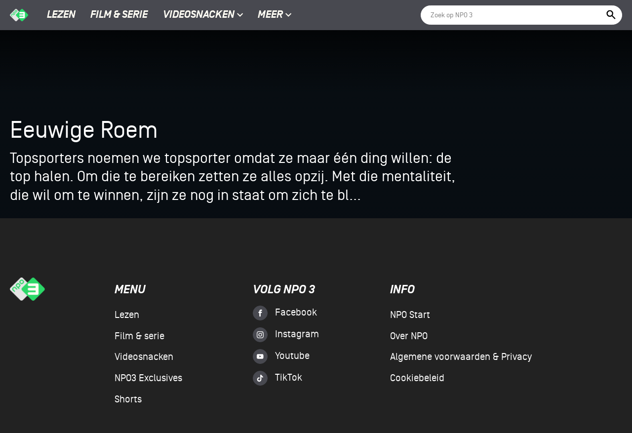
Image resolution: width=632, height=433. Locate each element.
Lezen (61, 15)
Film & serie (119, 15)
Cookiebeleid (417, 378)
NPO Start (410, 315)
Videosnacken (199, 15)
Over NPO (409, 336)
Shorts (128, 399)
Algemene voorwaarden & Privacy (461, 357)
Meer (275, 15)
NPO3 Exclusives (148, 378)
